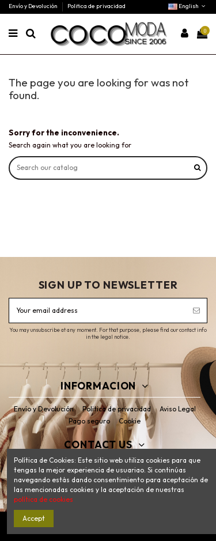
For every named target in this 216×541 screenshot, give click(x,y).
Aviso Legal (178, 408)
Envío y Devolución (34, 6)
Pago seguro (89, 421)
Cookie (130, 421)
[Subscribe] (196, 310)
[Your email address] (97, 310)
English (187, 6)
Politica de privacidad (96, 6)
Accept (33, 518)
